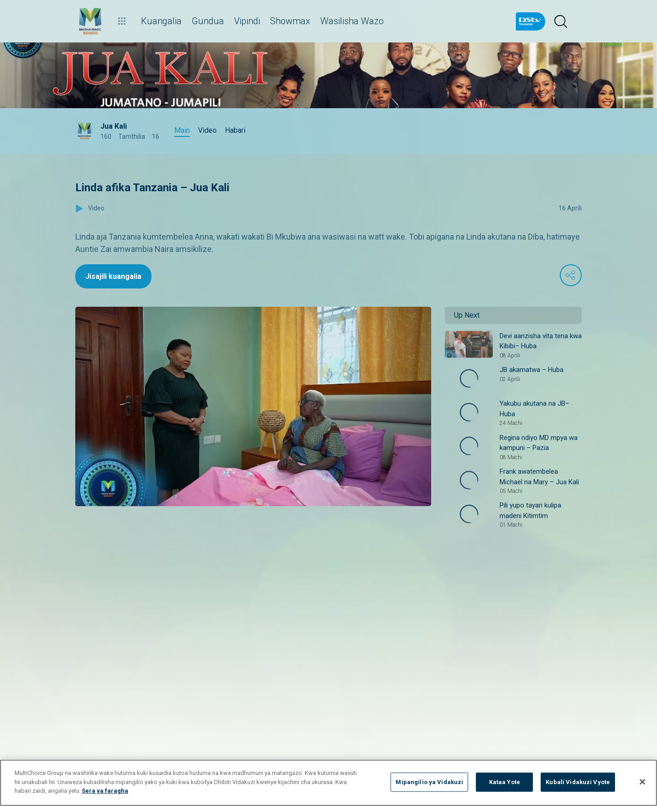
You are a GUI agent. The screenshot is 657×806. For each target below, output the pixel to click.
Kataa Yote (504, 782)
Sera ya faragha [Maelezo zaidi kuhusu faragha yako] (105, 790)
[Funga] (642, 782)
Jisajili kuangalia (113, 276)
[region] (328, 782)
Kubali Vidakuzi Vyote (578, 782)
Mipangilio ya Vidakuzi (429, 782)
